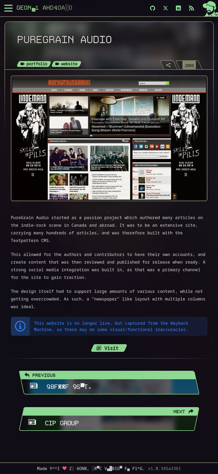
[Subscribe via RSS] (191, 8)
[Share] (169, 65)
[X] (165, 8)
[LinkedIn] (178, 8)
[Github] (152, 8)
